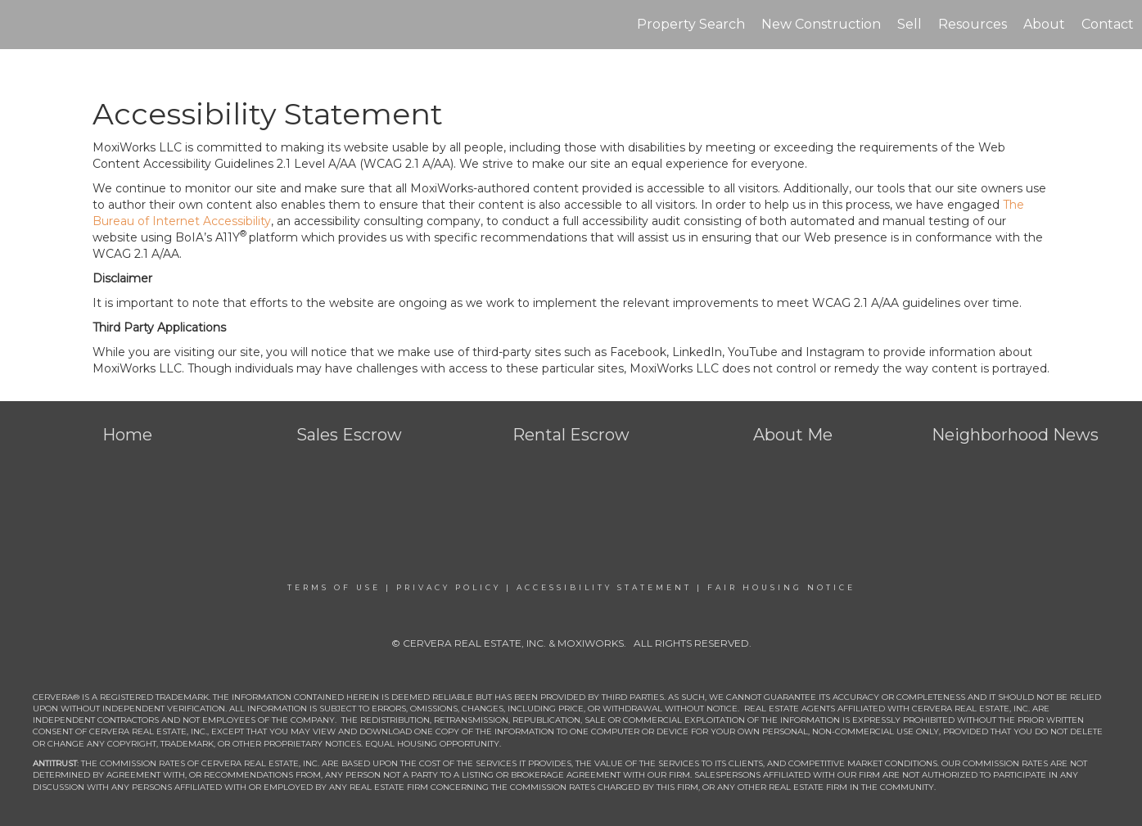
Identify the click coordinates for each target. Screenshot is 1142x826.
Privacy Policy (448, 587)
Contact (1107, 24)
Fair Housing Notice (781, 587)
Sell (909, 24)
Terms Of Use (334, 587)
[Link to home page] (20, 24)
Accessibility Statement (604, 587)
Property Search (691, 24)
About (1044, 24)
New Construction (821, 24)
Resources (972, 24)
